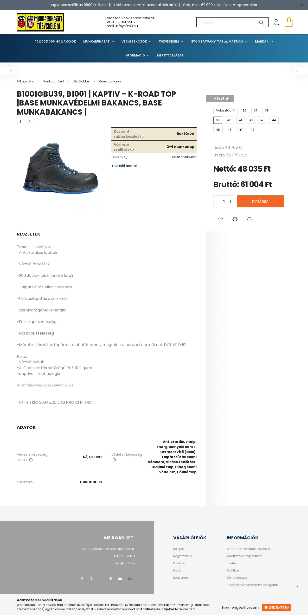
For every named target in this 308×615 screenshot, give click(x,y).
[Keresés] (232, 22)
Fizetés (232, 563)
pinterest (111, 579)
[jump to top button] (298, 586)
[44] (274, 120)
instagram (91, 579)
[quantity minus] (217, 201)
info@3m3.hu (125, 563)
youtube (120, 579)
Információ (135, 55)
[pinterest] (30, 121)
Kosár (177, 570)
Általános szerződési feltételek (248, 549)
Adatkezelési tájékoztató (244, 556)
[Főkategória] (26, 81)
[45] (218, 129)
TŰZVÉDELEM (169, 41)
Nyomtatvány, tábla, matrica (217, 41)
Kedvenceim (182, 577)
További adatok (124, 165)
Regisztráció (182, 556)
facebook (82, 579)
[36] (244, 110)
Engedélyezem (276, 607)
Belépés (179, 549)
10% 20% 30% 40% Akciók (55, 41)
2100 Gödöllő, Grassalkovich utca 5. (108, 549)
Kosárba (260, 201)
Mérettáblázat (170, 55)
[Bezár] (302, 4)
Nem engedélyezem (240, 607)
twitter (101, 579)
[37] (255, 110)
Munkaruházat (96, 41)
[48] (252, 129)
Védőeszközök (135, 41)
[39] (217, 120)
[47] (241, 129)
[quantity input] (224, 201)
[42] (251, 120)
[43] (262, 120)
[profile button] (276, 22)
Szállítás (233, 570)
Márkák (262, 41)
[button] (220, 219)
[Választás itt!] (225, 110)
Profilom (179, 563)
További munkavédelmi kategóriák (252, 585)
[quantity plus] (230, 201)
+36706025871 (124, 22)
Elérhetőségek (237, 577)
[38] (267, 110)
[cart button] (289, 22)
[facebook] (20, 121)
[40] (229, 120)
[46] (229, 129)
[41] (240, 120)
